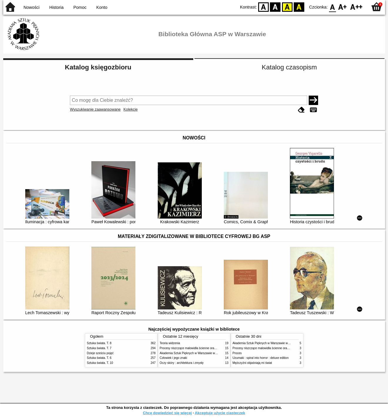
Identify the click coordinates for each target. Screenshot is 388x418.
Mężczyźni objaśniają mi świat (252, 362)
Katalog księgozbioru (98, 67)
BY (299, 6)
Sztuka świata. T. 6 (99, 357)
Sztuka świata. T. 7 (99, 348)
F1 (342, 6)
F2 (356, 6)
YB (287, 6)
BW (275, 6)
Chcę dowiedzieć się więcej (167, 413)
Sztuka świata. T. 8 (99, 343)
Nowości (31, 7)
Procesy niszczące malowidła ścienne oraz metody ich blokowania (203, 348)
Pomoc (80, 7)
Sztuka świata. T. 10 (100, 362)
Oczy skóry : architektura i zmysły (182, 362)
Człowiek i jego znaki (173, 357)
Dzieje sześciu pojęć (100, 353)
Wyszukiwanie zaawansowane (95, 109)
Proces (237, 353)
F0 (332, 6)
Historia (56, 7)
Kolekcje (130, 109)
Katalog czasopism (289, 67)
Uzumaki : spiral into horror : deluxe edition (261, 357)
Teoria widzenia (170, 343)
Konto (102, 7)
